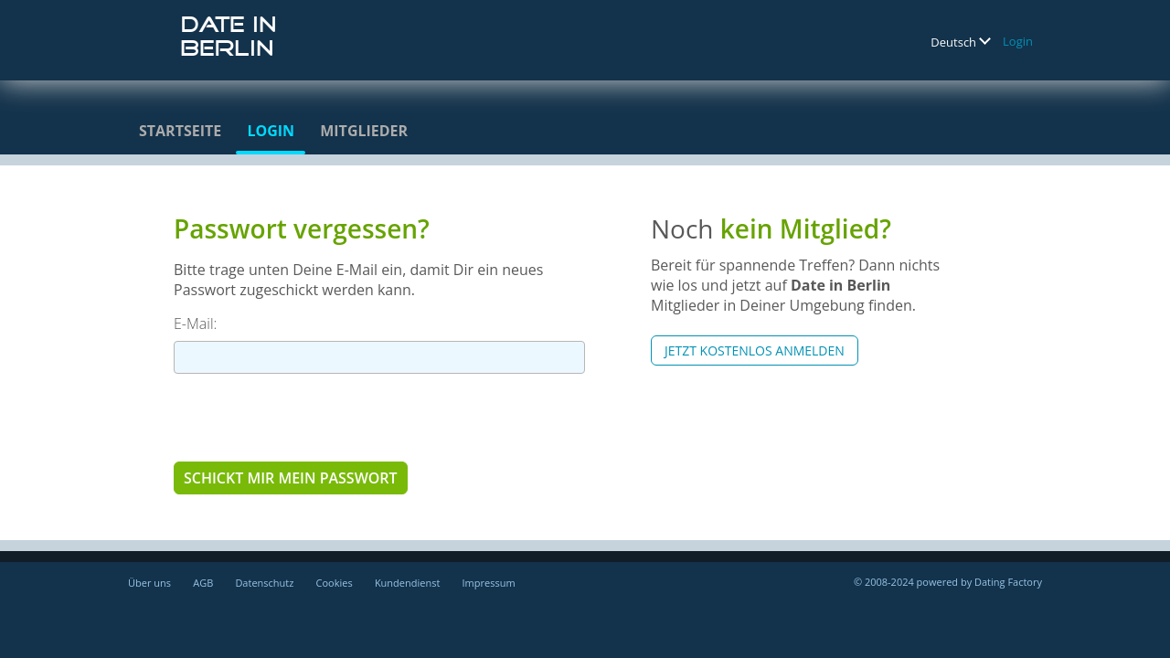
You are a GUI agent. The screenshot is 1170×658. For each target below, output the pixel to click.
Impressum (489, 582)
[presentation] (313, 416)
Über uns (149, 582)
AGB (203, 582)
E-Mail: (195, 323)
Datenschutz (264, 582)
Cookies (334, 582)
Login (1018, 41)
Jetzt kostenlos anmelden (755, 350)
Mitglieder (364, 131)
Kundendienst (407, 582)
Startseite (180, 131)
